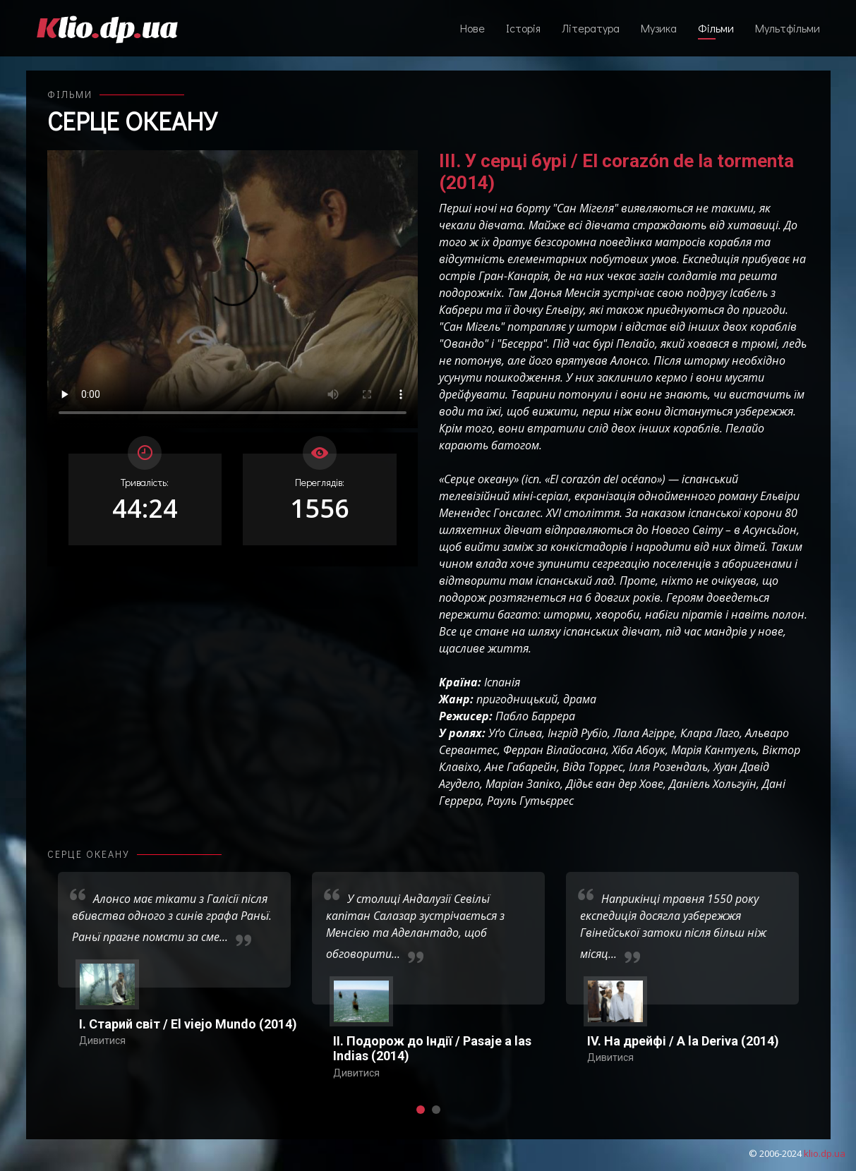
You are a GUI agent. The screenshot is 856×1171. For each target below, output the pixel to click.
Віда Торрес (592, 767)
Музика (659, 27)
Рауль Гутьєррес (530, 800)
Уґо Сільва (515, 733)
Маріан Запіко (523, 783)
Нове (472, 27)
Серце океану (132, 121)
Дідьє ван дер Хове (614, 783)
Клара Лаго (710, 733)
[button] (420, 1109)
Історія (523, 27)
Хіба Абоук (638, 750)
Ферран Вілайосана (554, 750)
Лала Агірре (644, 733)
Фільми (716, 27)
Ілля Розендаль (668, 767)
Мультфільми (787, 27)
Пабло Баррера (535, 716)
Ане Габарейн (521, 767)
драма (579, 699)
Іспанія (502, 682)
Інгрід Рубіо (578, 733)
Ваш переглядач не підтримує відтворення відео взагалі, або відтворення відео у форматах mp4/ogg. (232, 289)
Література (591, 27)
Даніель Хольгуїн (712, 783)
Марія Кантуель (713, 750)
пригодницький (516, 699)
